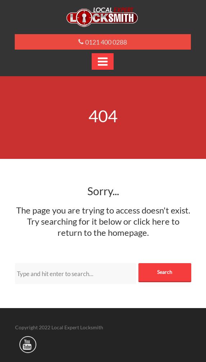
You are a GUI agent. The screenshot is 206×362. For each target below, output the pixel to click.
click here (151, 221)
